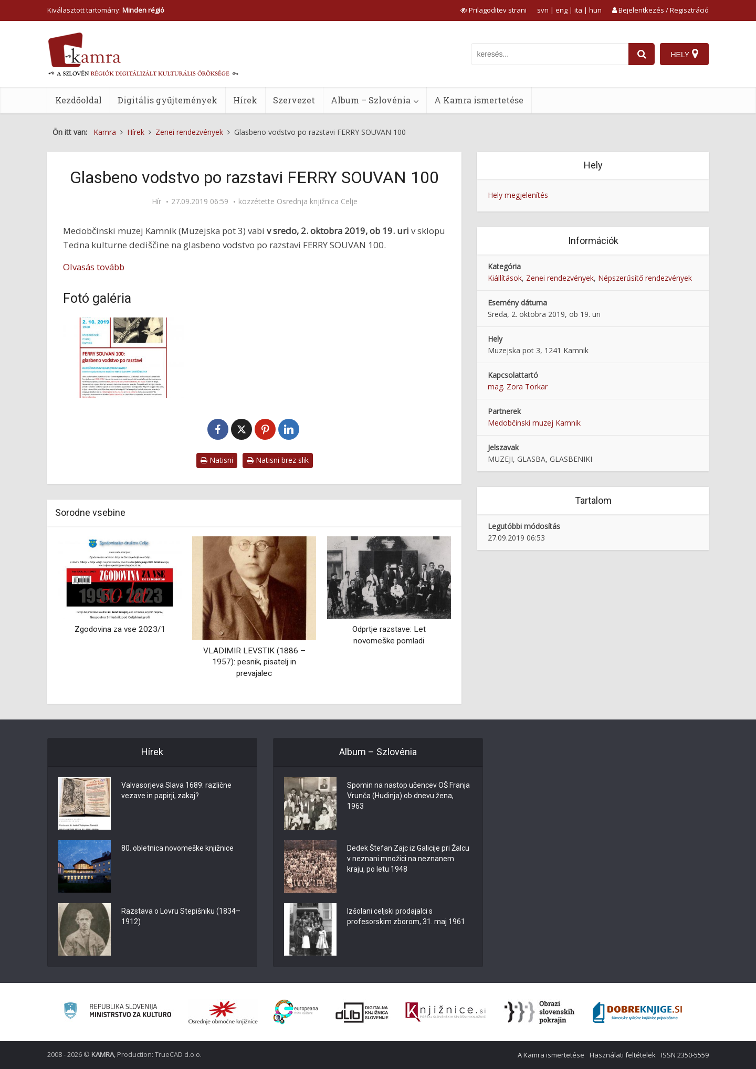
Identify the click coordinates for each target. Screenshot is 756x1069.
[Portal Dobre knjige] (637, 1012)
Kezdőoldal (78, 99)
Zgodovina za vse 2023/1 (120, 629)
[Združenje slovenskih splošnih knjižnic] (445, 1012)
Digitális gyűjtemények (167, 99)
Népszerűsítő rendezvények (645, 278)
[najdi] (641, 54)
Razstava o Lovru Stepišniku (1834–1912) (180, 916)
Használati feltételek (623, 1055)
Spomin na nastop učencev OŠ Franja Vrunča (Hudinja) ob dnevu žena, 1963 (408, 795)
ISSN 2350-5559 (685, 1055)
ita (578, 10)
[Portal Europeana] (295, 1012)
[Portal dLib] (362, 1012)
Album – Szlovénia (371, 99)
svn (543, 10)
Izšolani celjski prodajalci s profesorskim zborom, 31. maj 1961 (406, 916)
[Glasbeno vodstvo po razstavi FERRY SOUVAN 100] (123, 357)
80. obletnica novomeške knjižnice (177, 848)
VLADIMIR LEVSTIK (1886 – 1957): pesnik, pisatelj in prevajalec (254, 662)
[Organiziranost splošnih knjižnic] (223, 1012)
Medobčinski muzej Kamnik (534, 423)
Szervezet (294, 99)
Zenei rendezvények (560, 278)
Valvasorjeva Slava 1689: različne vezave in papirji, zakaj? (176, 790)
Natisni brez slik (278, 460)
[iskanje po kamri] (549, 54)
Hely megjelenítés (518, 195)
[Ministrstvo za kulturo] (117, 1012)
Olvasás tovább (93, 267)
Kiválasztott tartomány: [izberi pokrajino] (105, 10)
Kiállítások (505, 278)
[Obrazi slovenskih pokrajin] (539, 1012)
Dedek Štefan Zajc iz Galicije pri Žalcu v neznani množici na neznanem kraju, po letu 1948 (408, 858)
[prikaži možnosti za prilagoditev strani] (493, 10)
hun (595, 10)
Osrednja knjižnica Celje (317, 201)
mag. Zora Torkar (518, 386)
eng (561, 10)
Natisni (217, 460)
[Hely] (684, 54)
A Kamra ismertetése (478, 99)
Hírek (245, 99)
